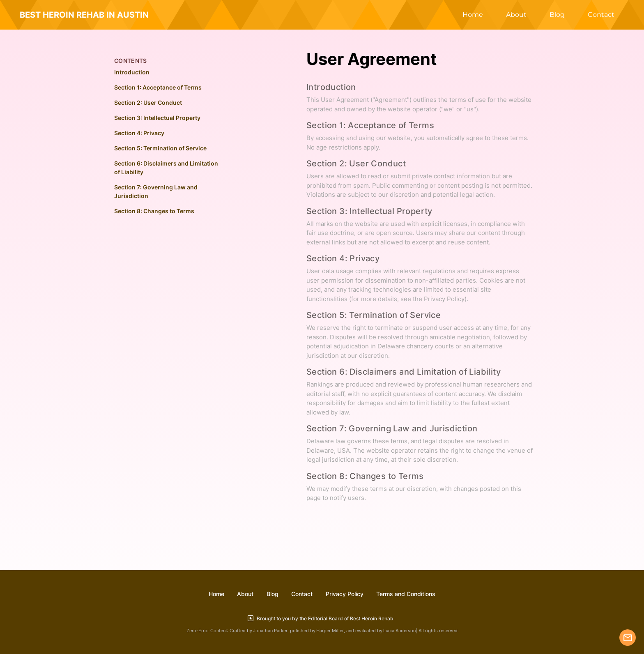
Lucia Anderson (399, 630)
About (516, 14)
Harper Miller (330, 630)
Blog (557, 14)
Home (472, 14)
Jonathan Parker (270, 630)
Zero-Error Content (206, 630)
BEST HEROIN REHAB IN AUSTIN (84, 15)
